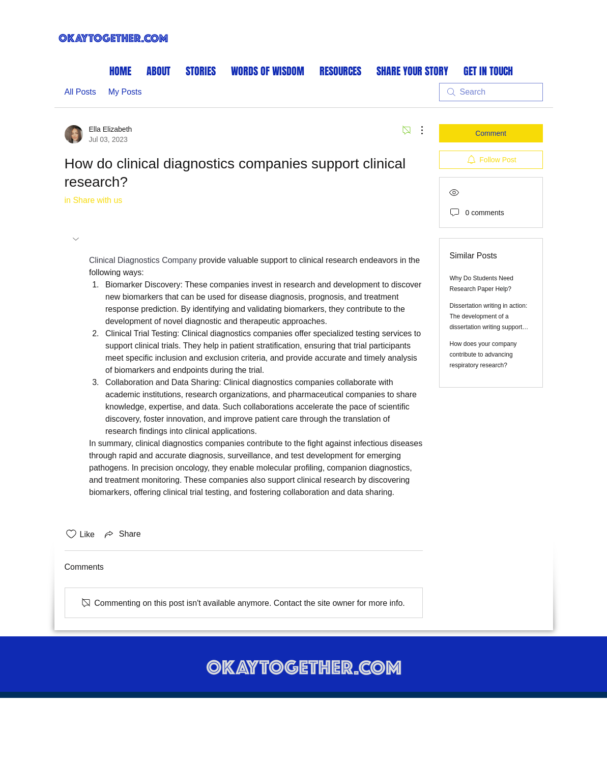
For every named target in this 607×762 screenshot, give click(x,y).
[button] (77, 239)
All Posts (80, 91)
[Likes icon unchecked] (71, 534)
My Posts (125, 91)
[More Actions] (417, 130)
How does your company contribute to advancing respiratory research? (483, 354)
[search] (491, 92)
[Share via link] (122, 534)
